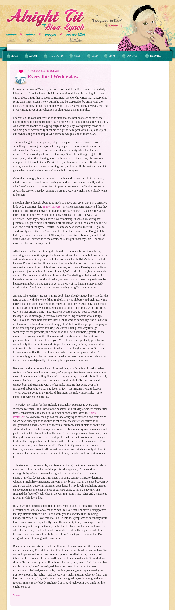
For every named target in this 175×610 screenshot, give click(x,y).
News (77, 56)
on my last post (51, 206)
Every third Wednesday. (53, 76)
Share (16, 595)
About (33, 56)
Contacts (133, 56)
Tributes (155, 56)
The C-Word (55, 56)
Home (14, 56)
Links (112, 56)
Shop (95, 56)
